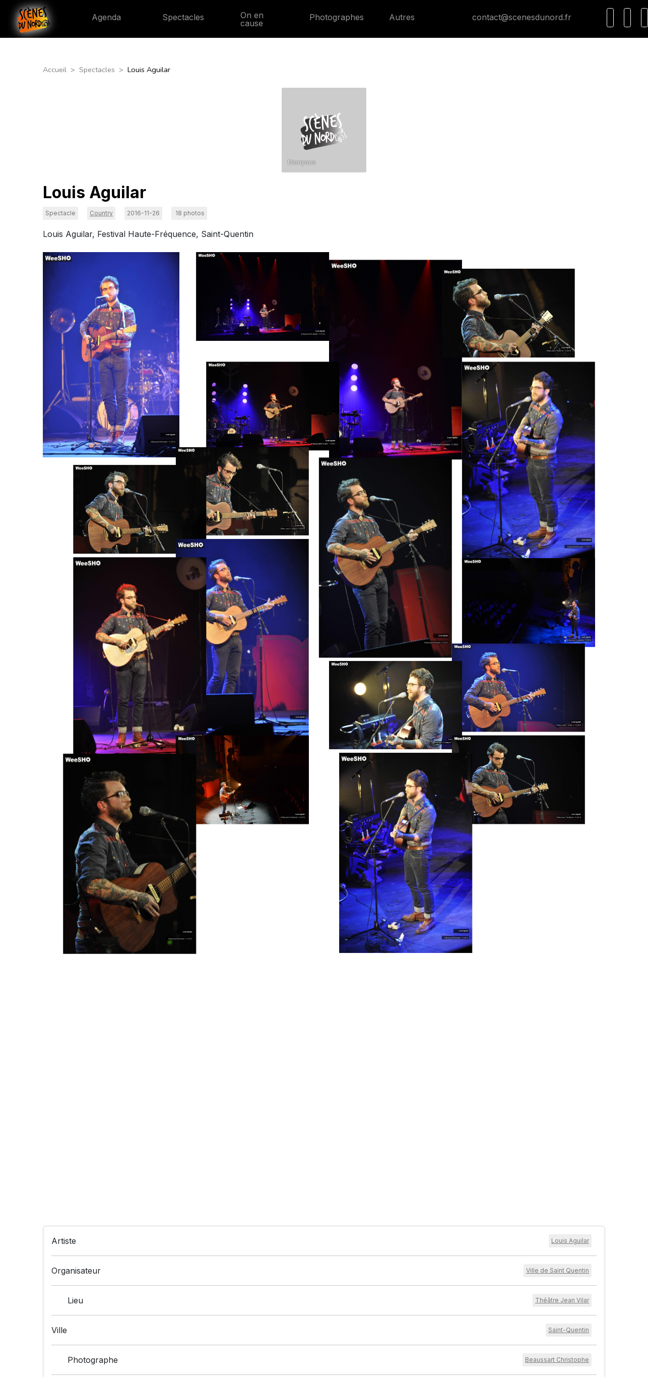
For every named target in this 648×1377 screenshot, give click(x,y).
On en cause (246, 19)
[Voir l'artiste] (570, 1008)
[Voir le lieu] (562, 1068)
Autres (408, 17)
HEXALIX (390, 1363)
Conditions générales (298, 1251)
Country (101, 213)
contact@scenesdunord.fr (513, 17)
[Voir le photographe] (557, 1127)
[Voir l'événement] (542, 1157)
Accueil (55, 70)
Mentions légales (292, 1263)
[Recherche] (610, 17)
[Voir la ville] (569, 1098)
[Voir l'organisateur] (558, 1038)
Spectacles (175, 17)
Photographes (328, 17)
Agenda (98, 17)
